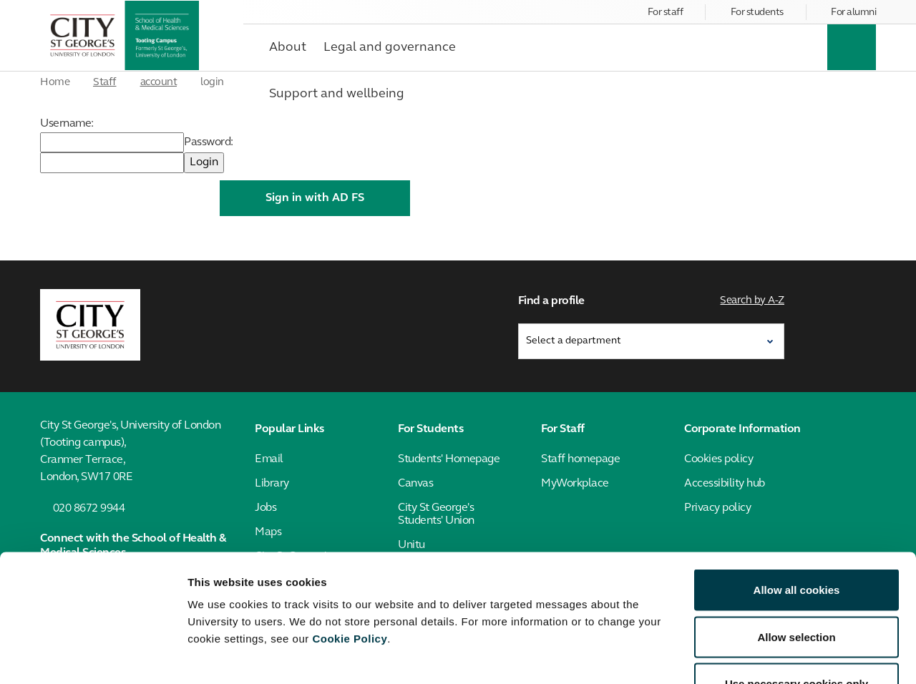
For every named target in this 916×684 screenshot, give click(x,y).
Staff (105, 82)
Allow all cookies (797, 496)
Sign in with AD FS (314, 198)
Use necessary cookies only (796, 590)
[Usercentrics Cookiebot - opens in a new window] (92, 656)
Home (54, 82)
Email (269, 456)
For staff (665, 12)
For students (757, 12)
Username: (67, 124)
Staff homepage (580, 456)
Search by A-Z (753, 299)
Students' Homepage (449, 456)
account (158, 82)
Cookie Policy (349, 545)
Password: (208, 142)
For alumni (853, 12)
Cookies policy (718, 456)
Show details (751, 656)
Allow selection (796, 543)
